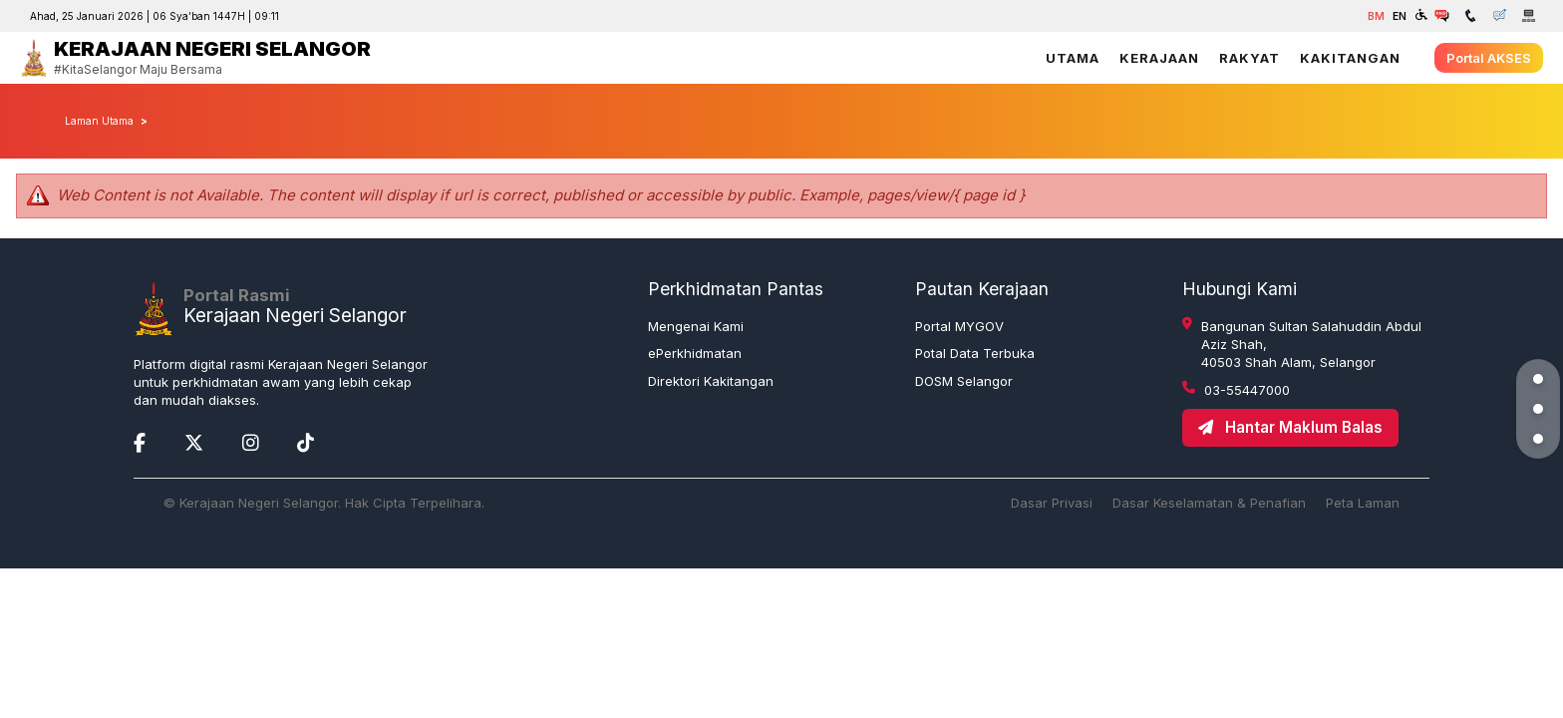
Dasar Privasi (1052, 503)
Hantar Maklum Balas (1290, 427)
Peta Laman (1363, 503)
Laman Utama (99, 121)
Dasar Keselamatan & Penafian (1209, 503)
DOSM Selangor (964, 381)
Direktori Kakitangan (711, 381)
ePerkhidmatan (695, 353)
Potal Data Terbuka (975, 353)
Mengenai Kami (696, 326)
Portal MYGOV (959, 326)
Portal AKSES (1488, 58)
